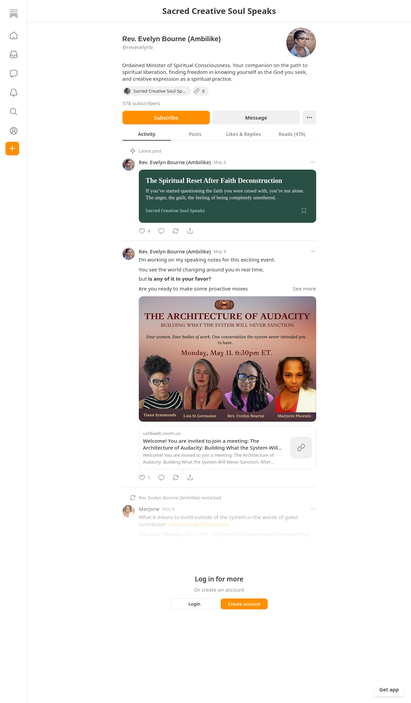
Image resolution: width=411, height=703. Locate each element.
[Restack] (175, 230)
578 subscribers (141, 103)
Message (256, 117)
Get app (389, 689)
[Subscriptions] (13, 54)
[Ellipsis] (309, 117)
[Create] (12, 148)
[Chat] (13, 73)
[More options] (312, 162)
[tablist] (219, 134)
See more (304, 288)
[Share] (190, 230)
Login (194, 604)
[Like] (144, 230)
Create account (244, 604)
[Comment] (161, 230)
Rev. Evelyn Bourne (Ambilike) (175, 162)
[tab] (146, 134)
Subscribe (166, 117)
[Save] (303, 210)
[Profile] (13, 131)
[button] (13, 35)
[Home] (13, 13)
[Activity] (13, 92)
